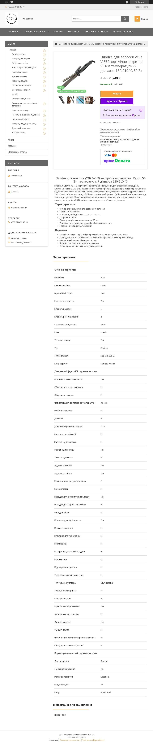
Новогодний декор (20, 119)
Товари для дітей (20, 81)
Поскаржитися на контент (70, 740)
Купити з (117, 101)
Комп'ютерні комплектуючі (24, 67)
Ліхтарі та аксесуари (21, 85)
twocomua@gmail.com (21, 242)
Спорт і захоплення (21, 90)
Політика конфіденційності (93, 740)
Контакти (73, 32)
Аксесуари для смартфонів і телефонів (25, 104)
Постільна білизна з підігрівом (26, 115)
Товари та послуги (34, 32)
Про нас (58, 32)
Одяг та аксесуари (21, 110)
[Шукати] (125, 19)
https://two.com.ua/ (19, 238)
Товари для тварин (21, 58)
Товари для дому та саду (24, 124)
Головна (13, 32)
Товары (12, 50)
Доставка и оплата (17, 152)
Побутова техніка (20, 63)
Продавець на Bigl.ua (77, 737)
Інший (14, 94)
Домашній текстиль (21, 128)
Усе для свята (18, 132)
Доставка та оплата (96, 32)
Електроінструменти (21, 99)
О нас (11, 140)
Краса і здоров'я (19, 72)
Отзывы (12, 146)
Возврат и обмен (123, 32)
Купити (117, 93)
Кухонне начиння (19, 76)
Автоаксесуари (19, 54)
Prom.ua (90, 735)
